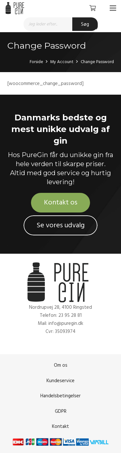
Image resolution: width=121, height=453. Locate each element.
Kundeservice (60, 380)
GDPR (60, 411)
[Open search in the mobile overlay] (61, 24)
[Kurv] (92, 8)
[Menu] (113, 8)
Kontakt (60, 426)
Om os (60, 365)
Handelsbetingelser (60, 395)
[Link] (15, 8)
